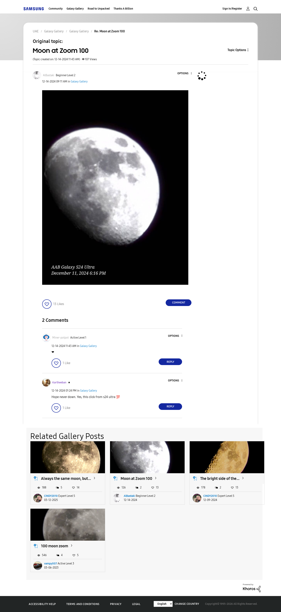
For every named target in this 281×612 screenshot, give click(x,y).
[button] (185, 73)
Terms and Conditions (83, 604)
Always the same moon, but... (66, 478)
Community (56, 8)
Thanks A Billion (123, 8)
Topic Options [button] (237, 50)
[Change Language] (163, 604)
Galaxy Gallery (75, 8)
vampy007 (50, 563)
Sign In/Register (232, 8)
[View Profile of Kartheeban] (59, 382)
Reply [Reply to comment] (170, 361)
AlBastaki (129, 496)
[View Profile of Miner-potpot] (60, 337)
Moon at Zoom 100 (136, 478)
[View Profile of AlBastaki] (48, 75)
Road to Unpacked (99, 8)
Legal (136, 604)
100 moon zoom (54, 546)
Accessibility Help (42, 604)
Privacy (115, 604)
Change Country (187, 604)
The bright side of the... (219, 478)
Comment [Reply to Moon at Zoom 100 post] (178, 302)
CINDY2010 (51, 496)
